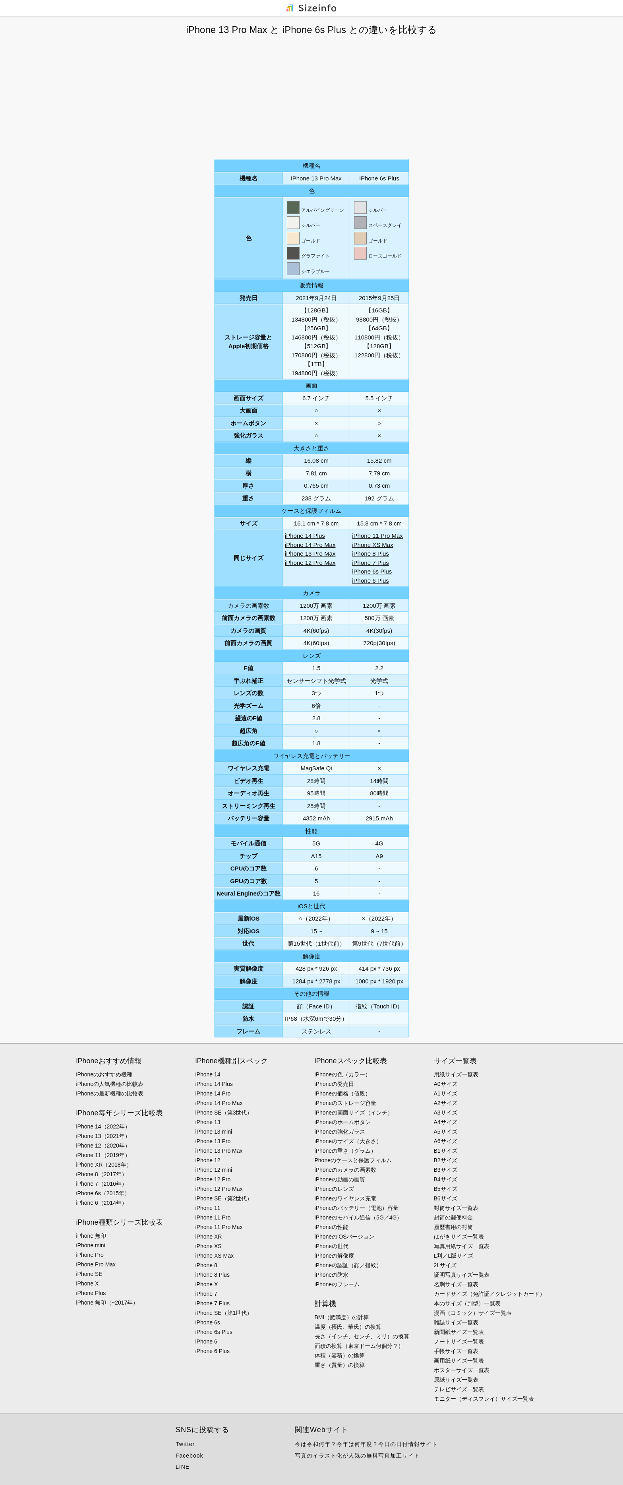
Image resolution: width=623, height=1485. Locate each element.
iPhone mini (90, 1245)
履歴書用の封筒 (453, 1227)
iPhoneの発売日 (334, 1084)
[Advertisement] (311, 97)
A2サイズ (445, 1103)
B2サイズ (445, 1160)
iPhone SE (89, 1274)
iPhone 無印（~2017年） (107, 1302)
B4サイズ (445, 1179)
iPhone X (87, 1283)
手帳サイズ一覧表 (456, 1351)
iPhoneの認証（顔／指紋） (348, 1265)
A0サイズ (445, 1084)
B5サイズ (445, 1189)
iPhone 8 (206, 1265)
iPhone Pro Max (96, 1264)
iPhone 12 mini (213, 1170)
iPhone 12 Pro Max (310, 562)
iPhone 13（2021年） (103, 1136)
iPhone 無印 (91, 1236)
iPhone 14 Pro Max (310, 544)
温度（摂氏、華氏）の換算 (348, 1327)
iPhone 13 (208, 1122)
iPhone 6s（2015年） (103, 1193)
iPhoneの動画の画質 (340, 1179)
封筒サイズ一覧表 (456, 1208)
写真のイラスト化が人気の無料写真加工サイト (357, 1455)
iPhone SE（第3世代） (224, 1112)
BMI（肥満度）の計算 (342, 1317)
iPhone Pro (90, 1255)
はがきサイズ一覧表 (459, 1236)
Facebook (189, 1455)
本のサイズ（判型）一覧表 (467, 1303)
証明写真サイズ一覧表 (461, 1275)
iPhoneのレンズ (334, 1189)
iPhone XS (208, 1246)
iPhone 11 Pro (213, 1217)
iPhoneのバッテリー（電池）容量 (357, 1208)
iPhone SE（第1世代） (224, 1313)
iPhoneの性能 (332, 1227)
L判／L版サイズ (454, 1255)
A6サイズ (445, 1141)
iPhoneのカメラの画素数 (346, 1170)
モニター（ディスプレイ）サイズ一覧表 (484, 1399)
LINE (183, 1467)
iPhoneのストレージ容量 (346, 1103)
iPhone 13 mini (213, 1131)
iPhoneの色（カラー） (343, 1074)
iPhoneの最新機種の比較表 (110, 1093)
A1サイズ (445, 1093)
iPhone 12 (208, 1160)
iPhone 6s (207, 1322)
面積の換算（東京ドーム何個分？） (359, 1346)
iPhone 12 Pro (213, 1179)
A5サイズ (445, 1131)
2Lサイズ (445, 1265)
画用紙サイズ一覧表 (459, 1360)
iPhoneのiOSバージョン (345, 1236)
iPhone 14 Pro (213, 1093)
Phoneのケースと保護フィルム (353, 1160)
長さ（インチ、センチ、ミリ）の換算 (362, 1336)
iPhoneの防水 (332, 1275)
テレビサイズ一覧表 (459, 1389)
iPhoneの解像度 (334, 1255)
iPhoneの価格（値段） (343, 1093)
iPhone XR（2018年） (104, 1164)
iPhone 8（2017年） (101, 1174)
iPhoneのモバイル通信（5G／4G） (358, 1217)
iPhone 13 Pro (213, 1141)
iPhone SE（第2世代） (224, 1198)
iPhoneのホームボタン (343, 1122)
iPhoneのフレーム (337, 1284)
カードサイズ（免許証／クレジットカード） (489, 1294)
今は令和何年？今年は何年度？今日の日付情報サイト (366, 1444)
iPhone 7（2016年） (101, 1184)
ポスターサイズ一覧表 (461, 1370)
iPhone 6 (206, 1341)
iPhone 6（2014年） (101, 1203)
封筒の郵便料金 (453, 1217)
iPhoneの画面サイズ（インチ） (354, 1112)
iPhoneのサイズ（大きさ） (348, 1141)
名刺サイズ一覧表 (456, 1284)
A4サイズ (445, 1122)
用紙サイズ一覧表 (456, 1074)
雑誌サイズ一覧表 (456, 1322)
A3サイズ (445, 1112)
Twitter (185, 1444)
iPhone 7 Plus (370, 562)
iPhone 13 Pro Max (316, 178)
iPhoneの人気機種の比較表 (110, 1084)
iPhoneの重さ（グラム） (346, 1151)
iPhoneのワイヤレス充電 (346, 1198)
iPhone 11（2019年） (103, 1155)
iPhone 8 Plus (370, 553)
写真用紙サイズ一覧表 (461, 1246)
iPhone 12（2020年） (103, 1145)
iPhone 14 (208, 1074)
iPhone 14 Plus (305, 535)
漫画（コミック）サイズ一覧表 (473, 1313)
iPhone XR (208, 1236)
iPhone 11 (208, 1208)
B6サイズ (445, 1198)
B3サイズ (445, 1170)
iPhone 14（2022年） (103, 1126)
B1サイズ (445, 1151)
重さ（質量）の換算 (340, 1365)
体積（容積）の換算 (340, 1355)
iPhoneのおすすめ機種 (104, 1074)
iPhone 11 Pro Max (377, 535)
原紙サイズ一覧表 (456, 1379)
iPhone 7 (206, 1294)
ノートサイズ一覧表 (459, 1341)
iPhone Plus (91, 1293)
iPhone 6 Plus (370, 580)
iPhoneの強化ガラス (340, 1131)
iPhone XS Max (372, 544)
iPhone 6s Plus (379, 178)
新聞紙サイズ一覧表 (459, 1332)
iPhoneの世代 (332, 1246)
